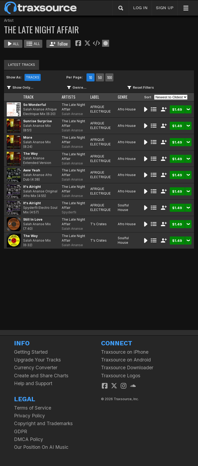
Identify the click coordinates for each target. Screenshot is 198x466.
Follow (59, 44)
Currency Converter (35, 367)
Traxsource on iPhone (124, 352)
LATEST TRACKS (21, 65)
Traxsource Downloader (127, 367)
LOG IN (140, 7)
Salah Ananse (72, 114)
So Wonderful (34, 105)
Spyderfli (69, 212)
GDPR (20, 431)
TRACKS (32, 77)
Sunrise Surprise (37, 121)
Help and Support (33, 383)
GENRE (122, 97)
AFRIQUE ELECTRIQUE (100, 109)
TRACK (28, 97)
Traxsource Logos (120, 375)
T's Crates (98, 224)
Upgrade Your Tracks (37, 360)
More (27, 137)
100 (109, 77)
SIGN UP (164, 7)
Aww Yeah (31, 170)
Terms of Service (32, 408)
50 (100, 77)
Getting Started (31, 352)
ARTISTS (68, 97)
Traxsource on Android (126, 360)
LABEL (94, 97)
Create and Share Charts (41, 375)
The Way (30, 154)
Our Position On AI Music (41, 447)
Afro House (127, 109)
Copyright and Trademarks (43, 423)
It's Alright (32, 187)
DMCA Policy (28, 439)
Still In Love (33, 219)
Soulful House (123, 207)
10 (90, 77)
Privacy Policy (29, 415)
